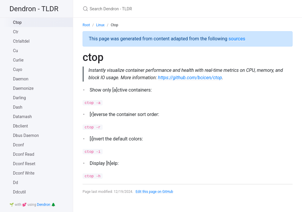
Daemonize (23, 88)
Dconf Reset (24, 163)
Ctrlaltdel (21, 41)
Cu (15, 50)
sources (237, 39)
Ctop (17, 22)
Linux (100, 25)
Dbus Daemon (26, 135)
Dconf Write (24, 173)
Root (86, 25)
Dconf (18, 145)
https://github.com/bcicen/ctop (191, 77)
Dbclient (20, 126)
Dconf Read (23, 154)
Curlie (18, 60)
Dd (15, 182)
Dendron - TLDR (33, 9)
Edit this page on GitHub (155, 192)
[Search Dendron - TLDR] (152, 8)
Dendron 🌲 (46, 205)
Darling (19, 97)
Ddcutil (19, 192)
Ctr (15, 31)
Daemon (20, 79)
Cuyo (17, 69)
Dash (17, 107)
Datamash (22, 116)
